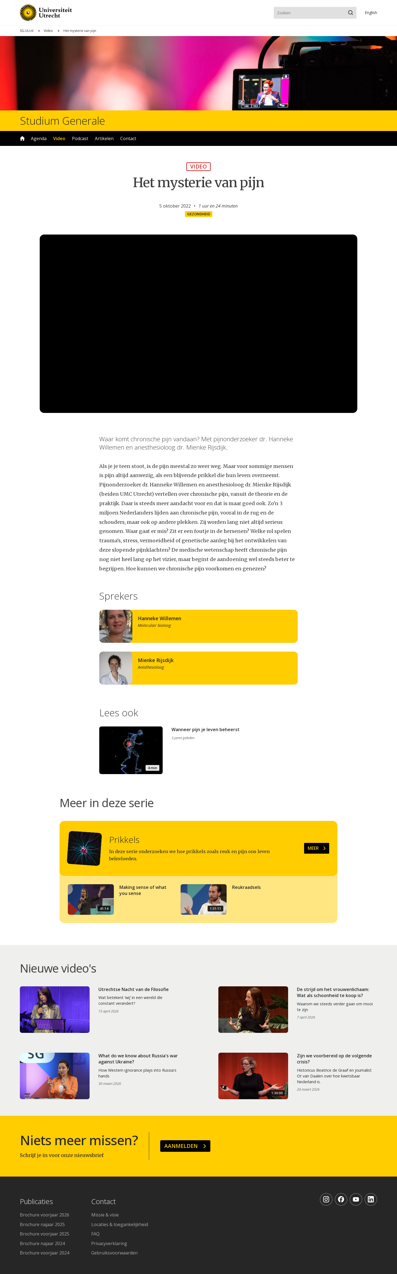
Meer (313, 848)
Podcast (80, 138)
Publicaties (36, 1201)
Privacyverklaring (109, 1243)
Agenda (39, 138)
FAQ (95, 1234)
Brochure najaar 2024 (42, 1243)
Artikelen (104, 138)
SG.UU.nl (26, 30)
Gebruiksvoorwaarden (114, 1253)
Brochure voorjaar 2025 (44, 1234)
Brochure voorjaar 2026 (44, 1215)
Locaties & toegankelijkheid (119, 1224)
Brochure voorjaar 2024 (44, 1253)
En (371, 12)
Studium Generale (62, 120)
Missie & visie (105, 1215)
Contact (128, 138)
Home (22, 138)
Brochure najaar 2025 (42, 1224)
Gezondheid (198, 213)
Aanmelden (181, 1146)
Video (48, 30)
